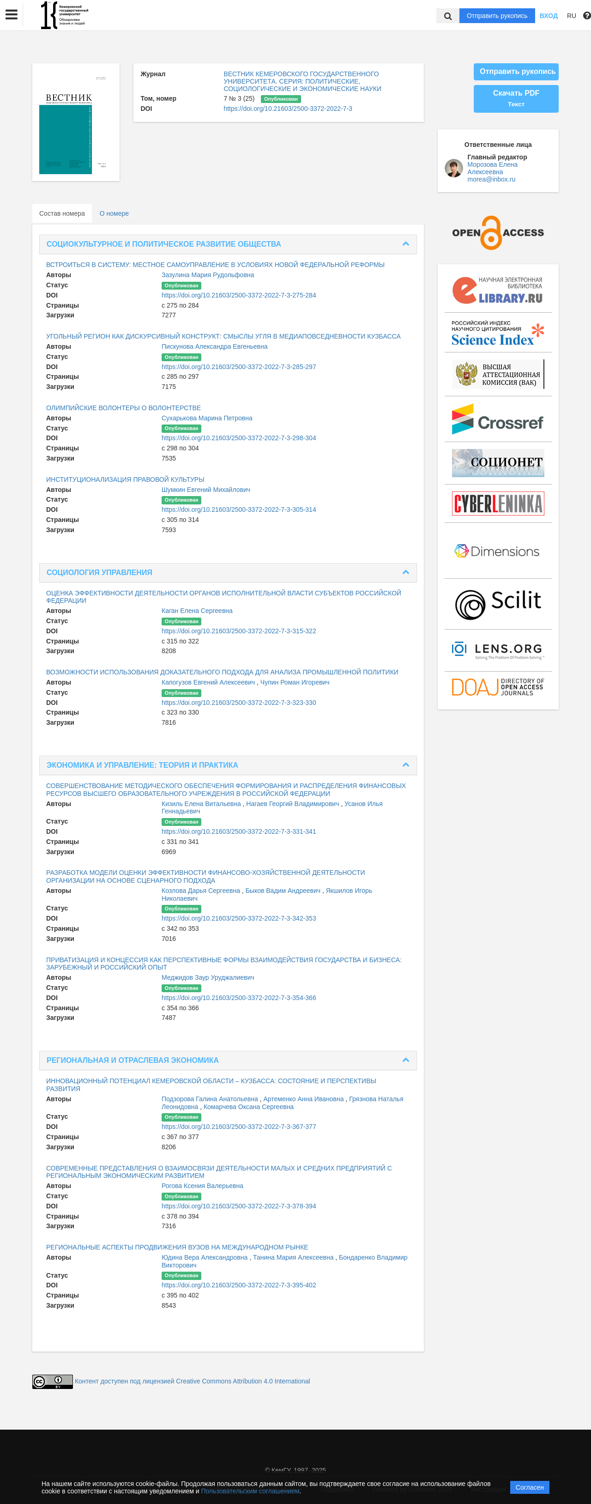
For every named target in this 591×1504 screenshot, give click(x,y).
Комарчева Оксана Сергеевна (249, 1106)
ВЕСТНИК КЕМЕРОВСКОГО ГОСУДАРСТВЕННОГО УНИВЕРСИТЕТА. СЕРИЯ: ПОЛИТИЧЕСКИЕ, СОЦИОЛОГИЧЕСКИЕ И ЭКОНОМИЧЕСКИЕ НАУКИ (302, 81)
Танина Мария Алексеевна (294, 1257)
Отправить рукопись (497, 15)
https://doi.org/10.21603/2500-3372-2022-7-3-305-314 (239, 509)
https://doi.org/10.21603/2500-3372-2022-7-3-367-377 (239, 1126)
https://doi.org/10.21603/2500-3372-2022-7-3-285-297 (239, 366)
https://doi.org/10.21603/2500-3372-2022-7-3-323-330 (239, 702)
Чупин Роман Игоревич (295, 682)
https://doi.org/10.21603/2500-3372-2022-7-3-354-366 (239, 997)
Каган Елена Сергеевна (197, 610)
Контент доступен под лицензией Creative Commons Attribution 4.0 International (192, 1381)
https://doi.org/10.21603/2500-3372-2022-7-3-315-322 (239, 631)
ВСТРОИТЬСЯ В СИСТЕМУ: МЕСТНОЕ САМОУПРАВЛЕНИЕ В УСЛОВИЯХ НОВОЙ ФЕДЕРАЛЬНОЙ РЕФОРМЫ (215, 264)
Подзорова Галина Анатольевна (211, 1099)
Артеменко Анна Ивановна (304, 1099)
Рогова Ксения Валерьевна (202, 1185)
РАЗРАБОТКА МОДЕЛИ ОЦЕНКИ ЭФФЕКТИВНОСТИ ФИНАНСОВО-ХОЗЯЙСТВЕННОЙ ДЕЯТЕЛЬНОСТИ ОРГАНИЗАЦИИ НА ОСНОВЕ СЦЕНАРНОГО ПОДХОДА (205, 876)
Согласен (530, 1487)
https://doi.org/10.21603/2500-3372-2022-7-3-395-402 (239, 1285)
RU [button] (571, 15)
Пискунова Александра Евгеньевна (215, 346)
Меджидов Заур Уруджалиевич (208, 977)
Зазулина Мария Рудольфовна (208, 275)
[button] (11, 14)
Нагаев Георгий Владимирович (293, 803)
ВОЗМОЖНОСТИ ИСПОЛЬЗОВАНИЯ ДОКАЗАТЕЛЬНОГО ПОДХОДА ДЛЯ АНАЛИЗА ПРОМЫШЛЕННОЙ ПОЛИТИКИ (222, 672)
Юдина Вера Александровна (205, 1257)
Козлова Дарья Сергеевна (202, 890)
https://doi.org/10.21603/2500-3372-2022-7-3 (287, 108)
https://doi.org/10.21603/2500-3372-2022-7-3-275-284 (239, 295)
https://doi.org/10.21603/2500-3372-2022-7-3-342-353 (239, 918)
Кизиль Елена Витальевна (202, 803)
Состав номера (62, 213)
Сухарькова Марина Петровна (207, 418)
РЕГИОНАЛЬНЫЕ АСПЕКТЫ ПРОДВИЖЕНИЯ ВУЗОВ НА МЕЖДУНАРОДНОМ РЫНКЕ (177, 1247)
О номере (114, 213)
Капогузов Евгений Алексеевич (209, 682)
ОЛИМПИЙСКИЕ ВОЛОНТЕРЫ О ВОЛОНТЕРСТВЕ (123, 408)
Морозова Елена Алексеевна (493, 168)
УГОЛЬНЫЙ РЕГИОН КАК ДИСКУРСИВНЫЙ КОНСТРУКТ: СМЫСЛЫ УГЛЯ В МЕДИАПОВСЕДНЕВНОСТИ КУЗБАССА (223, 336)
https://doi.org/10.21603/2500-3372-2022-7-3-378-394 (239, 1206)
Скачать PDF (516, 98)
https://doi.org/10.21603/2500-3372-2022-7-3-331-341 (239, 831)
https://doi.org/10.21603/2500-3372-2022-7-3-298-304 (239, 438)
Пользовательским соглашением (250, 1491)
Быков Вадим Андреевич (284, 890)
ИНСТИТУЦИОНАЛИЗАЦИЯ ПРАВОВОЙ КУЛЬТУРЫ (125, 479)
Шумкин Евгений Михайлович (206, 489)
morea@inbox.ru (492, 179)
